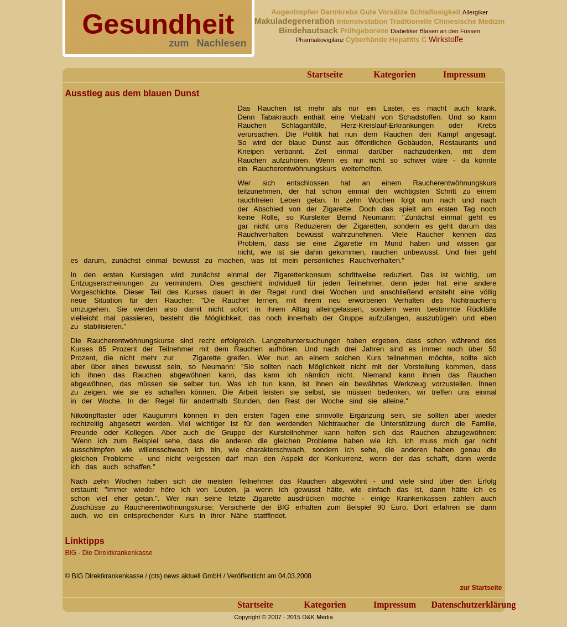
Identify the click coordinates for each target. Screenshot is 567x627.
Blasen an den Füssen (450, 31)
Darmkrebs (340, 12)
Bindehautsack (309, 30)
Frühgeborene (365, 31)
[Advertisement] (148, 170)
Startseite (325, 74)
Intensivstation (363, 21)
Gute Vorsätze (385, 12)
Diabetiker (405, 31)
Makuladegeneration (295, 20)
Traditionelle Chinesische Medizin (446, 21)
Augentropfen (295, 12)
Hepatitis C (409, 39)
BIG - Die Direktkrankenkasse (109, 553)
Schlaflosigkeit (436, 12)
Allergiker (475, 12)
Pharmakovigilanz (321, 40)
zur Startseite (481, 588)
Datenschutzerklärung (473, 604)
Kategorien (394, 74)
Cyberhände (367, 39)
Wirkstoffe (446, 39)
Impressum (464, 74)
